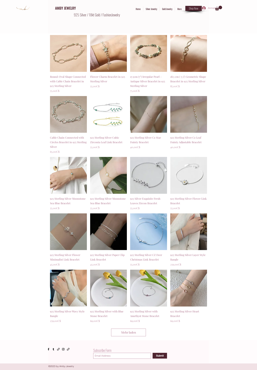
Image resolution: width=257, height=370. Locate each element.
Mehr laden (128, 332)
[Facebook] (48, 349)
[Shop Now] (193, 8)
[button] (218, 8)
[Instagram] (63, 349)
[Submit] (160, 356)
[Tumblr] (53, 349)
